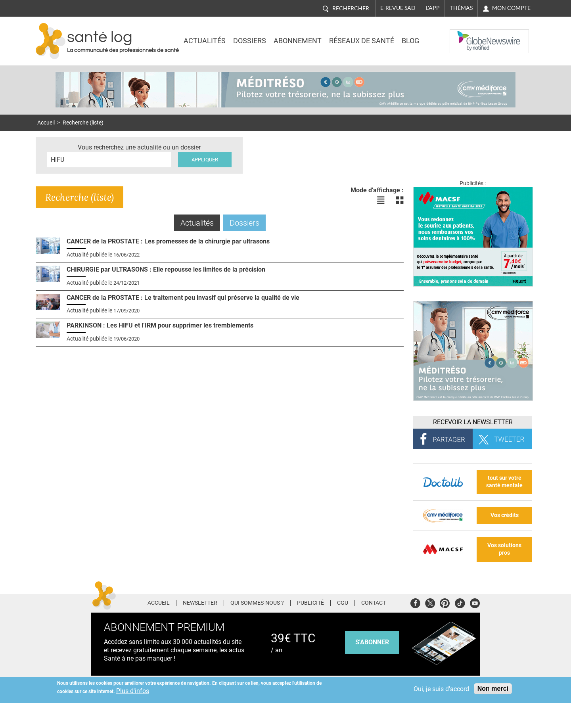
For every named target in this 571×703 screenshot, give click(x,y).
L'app (433, 8)
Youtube (475, 602)
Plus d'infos (132, 691)
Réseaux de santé (361, 41)
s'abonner (372, 642)
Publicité (310, 603)
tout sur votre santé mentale (504, 482)
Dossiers (249, 41)
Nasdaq (465, 35)
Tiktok (459, 602)
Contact (373, 603)
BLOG (410, 41)
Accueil (46, 122)
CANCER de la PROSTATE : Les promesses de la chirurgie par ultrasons (168, 241)
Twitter (430, 602)
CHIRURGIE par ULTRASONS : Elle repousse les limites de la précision (166, 269)
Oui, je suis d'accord (441, 689)
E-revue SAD (398, 8)
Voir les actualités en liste (381, 200)
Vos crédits (505, 515)
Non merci (492, 688)
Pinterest (445, 602)
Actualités (205, 41)
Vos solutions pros (504, 549)
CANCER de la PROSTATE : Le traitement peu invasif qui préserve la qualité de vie (183, 297)
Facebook (415, 602)
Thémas (461, 8)
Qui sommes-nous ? (257, 603)
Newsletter (200, 603)
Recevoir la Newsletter (473, 422)
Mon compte (511, 8)
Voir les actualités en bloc (400, 200)
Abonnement (298, 41)
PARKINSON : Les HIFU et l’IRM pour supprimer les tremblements (160, 325)
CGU (342, 603)
